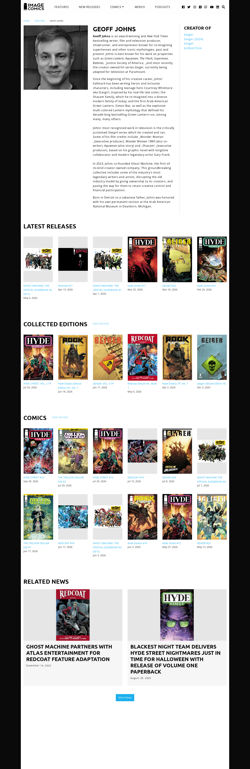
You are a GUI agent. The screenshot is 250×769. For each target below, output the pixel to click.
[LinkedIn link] (217, 6)
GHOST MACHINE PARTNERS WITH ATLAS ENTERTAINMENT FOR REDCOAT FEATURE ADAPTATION (69, 652)
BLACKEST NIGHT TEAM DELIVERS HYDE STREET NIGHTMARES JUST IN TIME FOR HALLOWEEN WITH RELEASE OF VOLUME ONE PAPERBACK (175, 659)
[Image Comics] (33, 6)
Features (62, 7)
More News (125, 697)
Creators (40, 20)
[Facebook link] (183, 6)
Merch (140, 7)
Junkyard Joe (193, 48)
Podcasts (162, 7)
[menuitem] (62, 7)
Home (26, 20)
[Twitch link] (206, 6)
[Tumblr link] (200, 6)
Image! (189, 43)
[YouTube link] (212, 6)
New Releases (89, 7)
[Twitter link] (189, 6)
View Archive (101, 323)
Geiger (189, 35)
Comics (115, 7)
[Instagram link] (194, 6)
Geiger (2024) (193, 39)
